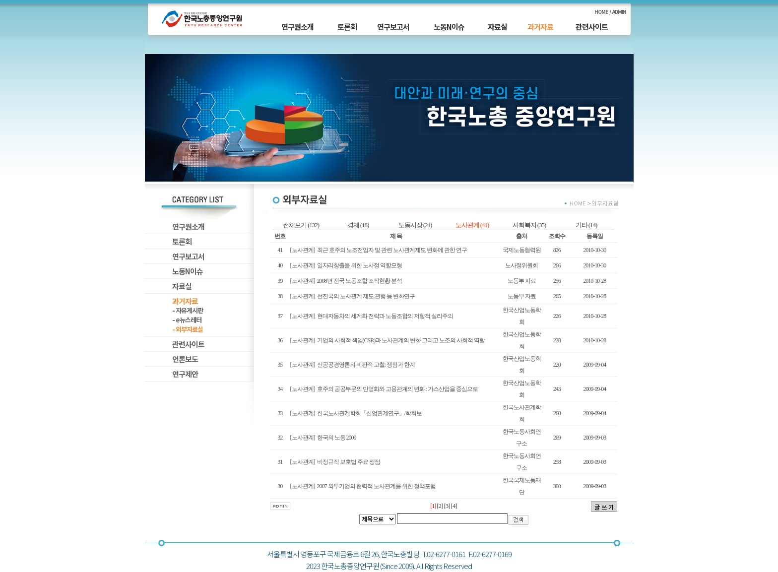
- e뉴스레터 (186, 319)
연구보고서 (393, 26)
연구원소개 (297, 26)
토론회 (347, 26)
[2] (440, 505)
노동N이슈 (449, 26)
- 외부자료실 (187, 329)
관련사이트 (592, 26)
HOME (601, 11)
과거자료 (540, 26)
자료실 (497, 26)
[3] (447, 505)
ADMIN (619, 11)
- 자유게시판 (187, 310)
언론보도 (185, 359)
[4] (454, 505)
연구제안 (185, 374)
